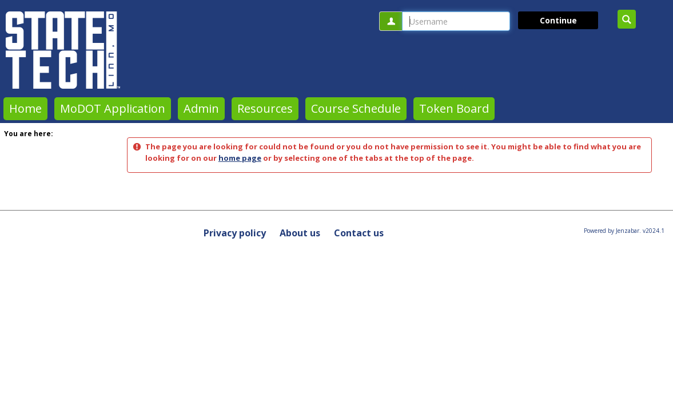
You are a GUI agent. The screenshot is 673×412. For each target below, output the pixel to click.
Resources (265, 108)
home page (239, 158)
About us (300, 233)
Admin (201, 108)
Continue (558, 20)
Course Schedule (356, 108)
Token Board (454, 108)
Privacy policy (235, 233)
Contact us (359, 233)
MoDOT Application (112, 108)
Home (25, 108)
